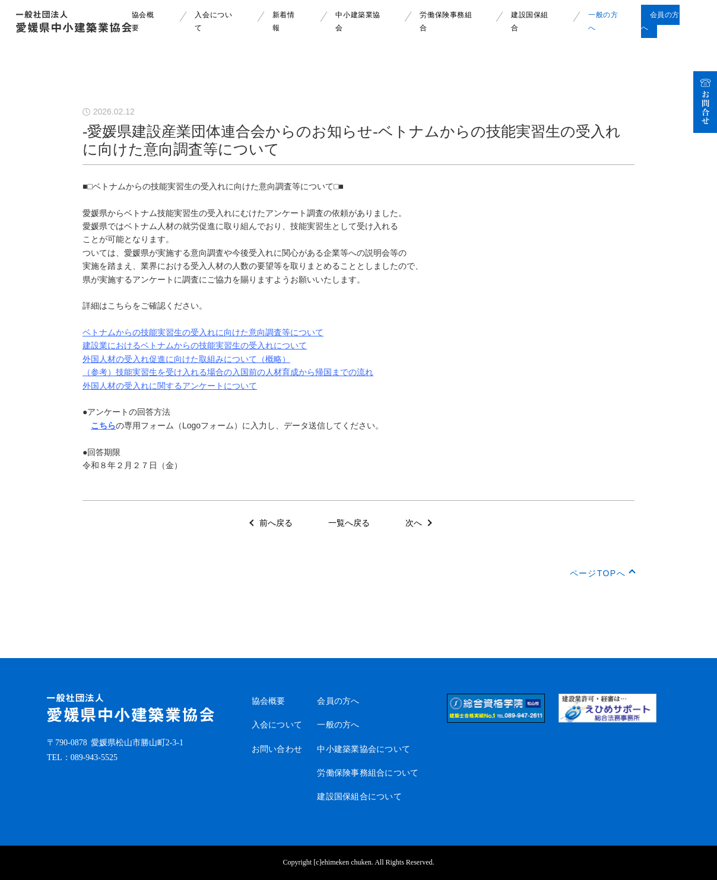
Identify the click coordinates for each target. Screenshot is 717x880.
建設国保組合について (359, 796)
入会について (277, 724)
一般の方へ (338, 724)
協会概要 (268, 701)
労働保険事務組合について (367, 772)
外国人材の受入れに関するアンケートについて (170, 385)
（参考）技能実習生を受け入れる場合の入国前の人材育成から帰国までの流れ (228, 372)
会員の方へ (338, 701)
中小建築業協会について (363, 749)
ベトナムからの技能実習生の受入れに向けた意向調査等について (203, 332)
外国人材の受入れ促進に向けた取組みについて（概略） (186, 359)
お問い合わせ (277, 749)
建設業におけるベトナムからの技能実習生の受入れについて (195, 345)
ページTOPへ (598, 573)
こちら (103, 425)
